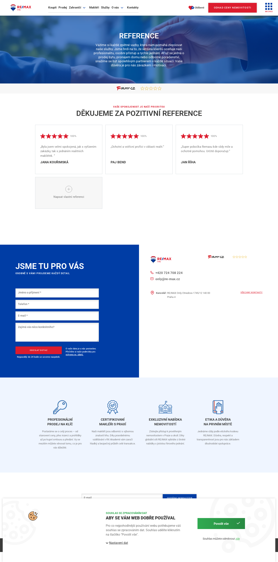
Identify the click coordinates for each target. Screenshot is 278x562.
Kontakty (133, 10)
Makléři (94, 10)
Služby (105, 10)
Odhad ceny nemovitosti (232, 10)
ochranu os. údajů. (74, 362)
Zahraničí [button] (77, 10)
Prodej (62, 10)
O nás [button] (118, 10)
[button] (269, 11)
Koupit (52, 10)
